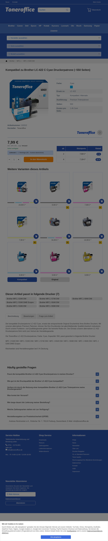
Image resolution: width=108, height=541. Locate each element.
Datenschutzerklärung (94, 531)
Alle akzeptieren (55, 537)
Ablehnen (5, 533)
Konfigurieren (71, 531)
